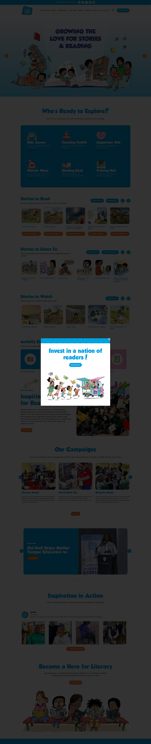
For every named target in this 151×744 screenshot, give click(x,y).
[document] (75, 372)
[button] (109, 339)
